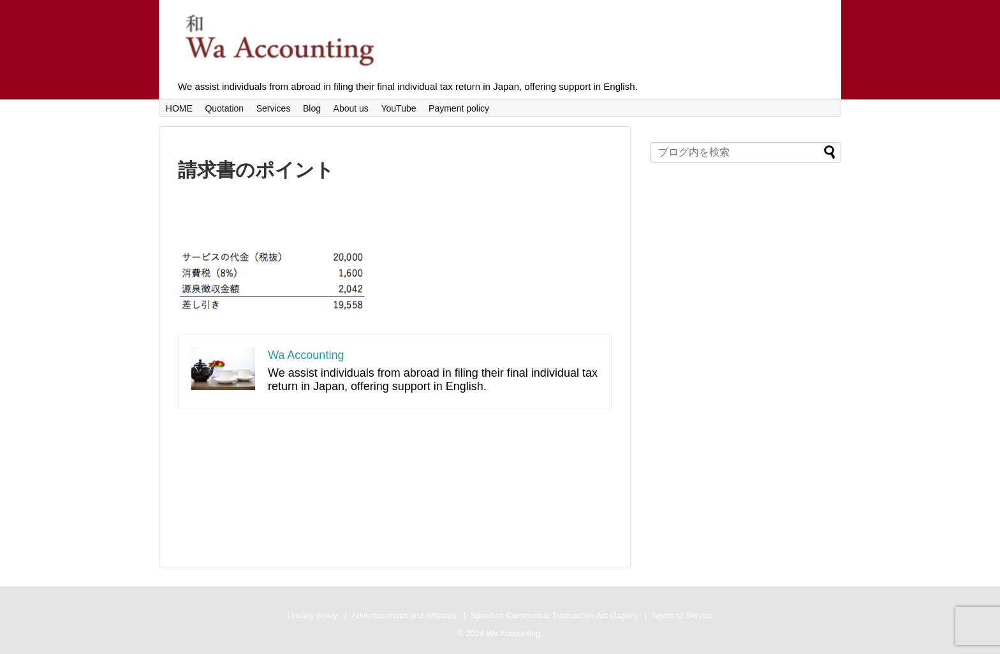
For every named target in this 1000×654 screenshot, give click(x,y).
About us (351, 108)
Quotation (224, 108)
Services (273, 108)
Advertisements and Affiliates (403, 615)
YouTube (398, 108)
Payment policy (459, 108)
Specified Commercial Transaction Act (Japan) (553, 615)
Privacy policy (312, 615)
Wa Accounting (306, 355)
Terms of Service (682, 615)
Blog (312, 108)
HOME (179, 108)
